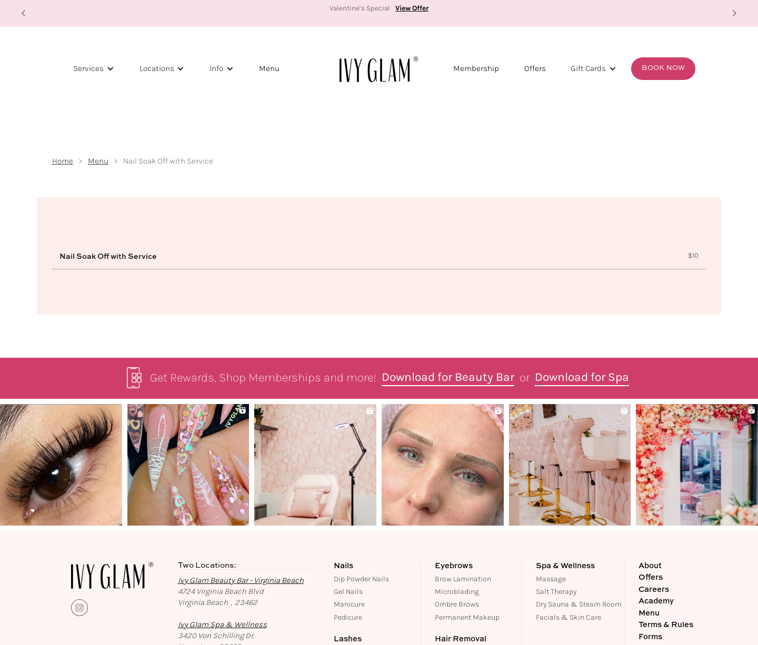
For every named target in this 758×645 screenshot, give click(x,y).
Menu (269, 68)
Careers (654, 589)
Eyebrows (454, 566)
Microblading (457, 591)
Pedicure (348, 617)
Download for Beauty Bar (448, 377)
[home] (379, 69)
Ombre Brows (457, 604)
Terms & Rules (666, 625)
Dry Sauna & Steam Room (579, 604)
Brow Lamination (463, 579)
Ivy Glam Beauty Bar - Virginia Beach (241, 580)
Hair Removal (460, 639)
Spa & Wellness (565, 566)
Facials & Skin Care (568, 617)
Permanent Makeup (467, 617)
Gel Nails (348, 591)
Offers (535, 68)
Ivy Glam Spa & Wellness (222, 624)
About (650, 566)
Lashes (348, 639)
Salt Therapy (556, 591)
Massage (551, 579)
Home (62, 161)
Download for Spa (582, 377)
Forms (650, 637)
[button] (24, 13)
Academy (656, 601)
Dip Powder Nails (361, 579)
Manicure (349, 604)
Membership (476, 68)
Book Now (663, 68)
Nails (343, 566)
